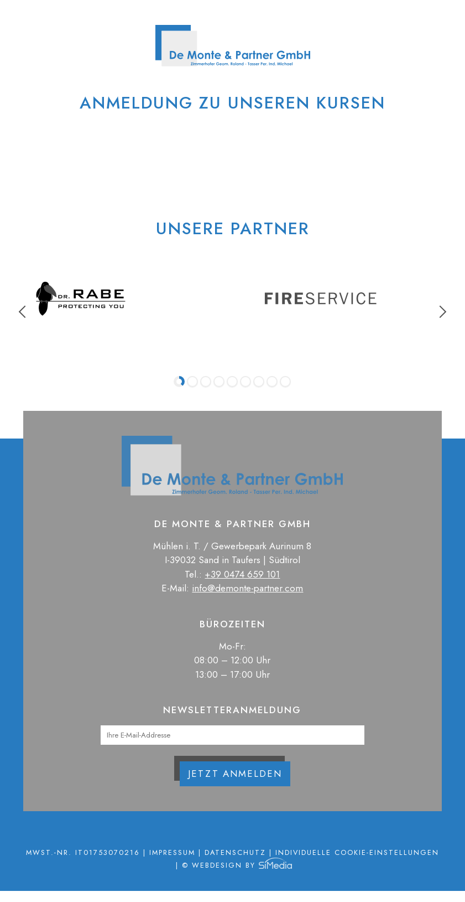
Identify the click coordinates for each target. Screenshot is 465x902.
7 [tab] (258, 381)
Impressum (172, 852)
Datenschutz (235, 852)
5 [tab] (232, 381)
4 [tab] (218, 381)
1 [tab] (179, 381)
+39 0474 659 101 (242, 574)
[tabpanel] (80, 298)
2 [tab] (192, 381)
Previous (25, 312)
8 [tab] (272, 381)
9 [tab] (285, 381)
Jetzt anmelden (235, 773)
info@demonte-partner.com (247, 588)
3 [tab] (205, 381)
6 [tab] (245, 381)
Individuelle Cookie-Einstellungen (357, 852)
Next (440, 312)
